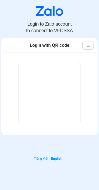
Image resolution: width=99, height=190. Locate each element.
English (56, 158)
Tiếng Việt (41, 158)
